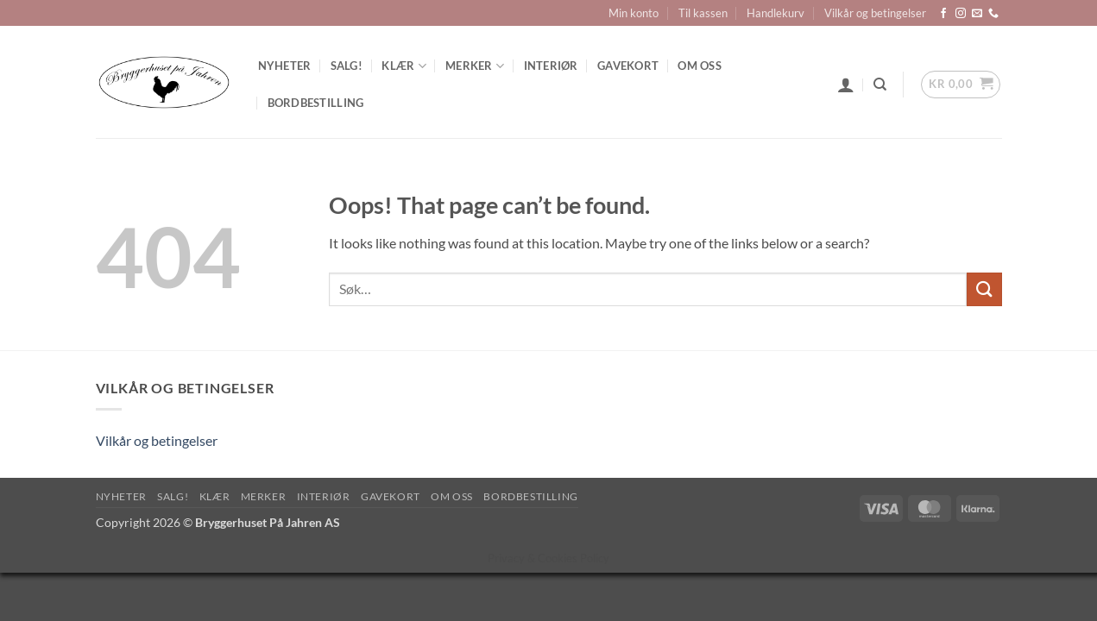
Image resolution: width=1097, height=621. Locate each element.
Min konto (633, 13)
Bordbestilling (316, 103)
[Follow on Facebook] (943, 14)
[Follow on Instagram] (960, 14)
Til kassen (703, 13)
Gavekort (628, 65)
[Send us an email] (977, 14)
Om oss (700, 65)
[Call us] (993, 14)
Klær (403, 66)
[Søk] (879, 84)
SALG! (347, 65)
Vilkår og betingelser (875, 13)
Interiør (551, 65)
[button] (845, 85)
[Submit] (984, 289)
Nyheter (285, 65)
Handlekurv (775, 13)
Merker (474, 66)
